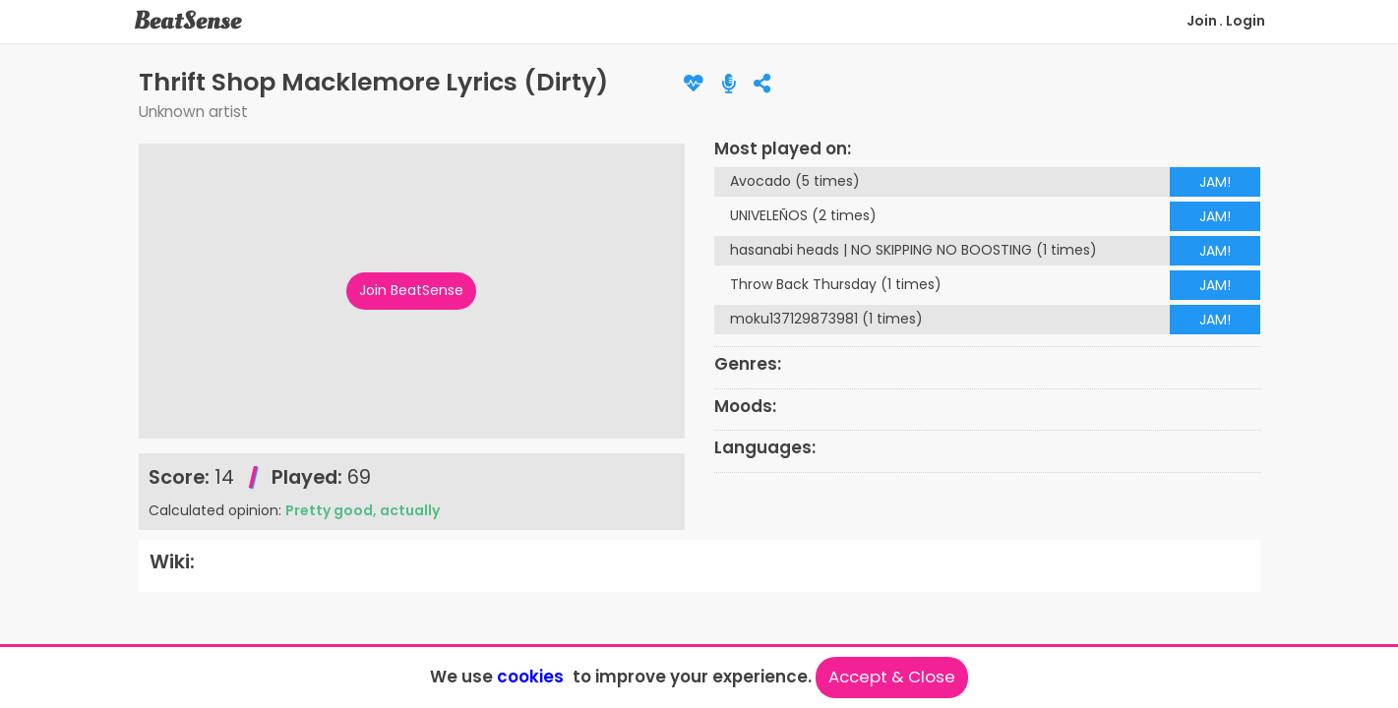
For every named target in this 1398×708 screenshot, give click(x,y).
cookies (530, 676)
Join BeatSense (411, 290)
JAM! (1215, 182)
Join (1201, 20)
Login (1245, 20)
